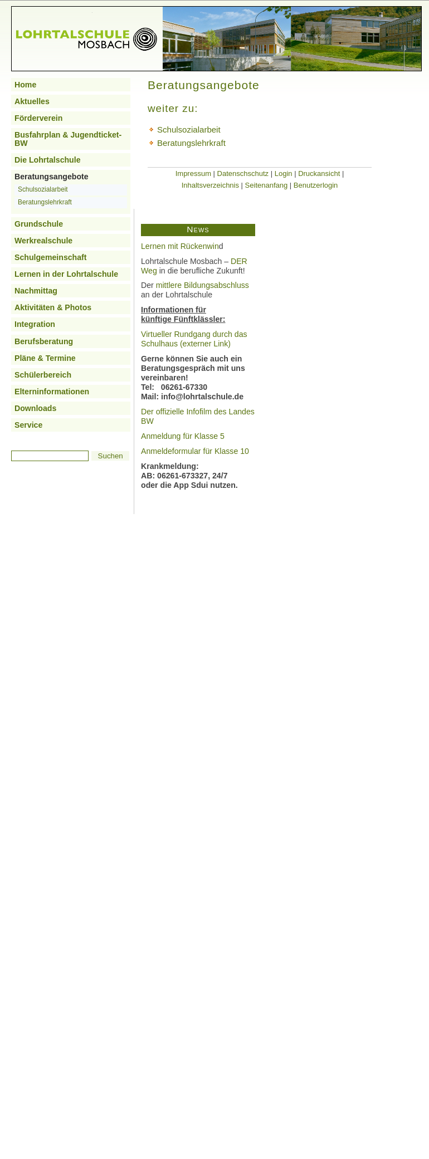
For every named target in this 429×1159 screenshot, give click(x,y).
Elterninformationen (51, 391)
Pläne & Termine (45, 358)
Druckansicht (319, 173)
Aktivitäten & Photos (52, 307)
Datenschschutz (243, 173)
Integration (34, 324)
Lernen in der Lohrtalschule (66, 274)
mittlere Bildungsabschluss (202, 285)
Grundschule (38, 223)
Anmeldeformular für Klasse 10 (195, 451)
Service (28, 424)
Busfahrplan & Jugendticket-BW (67, 138)
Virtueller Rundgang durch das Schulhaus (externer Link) (194, 339)
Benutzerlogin (316, 185)
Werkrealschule (43, 240)
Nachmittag (35, 290)
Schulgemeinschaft (50, 257)
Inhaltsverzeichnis (210, 185)
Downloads (35, 408)
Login (283, 173)
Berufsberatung (43, 341)
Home (25, 84)
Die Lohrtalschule (47, 159)
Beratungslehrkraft (45, 202)
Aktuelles (32, 101)
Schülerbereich (42, 374)
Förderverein (38, 118)
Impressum (193, 173)
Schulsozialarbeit (43, 189)
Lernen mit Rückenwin (180, 246)
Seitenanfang (266, 185)
